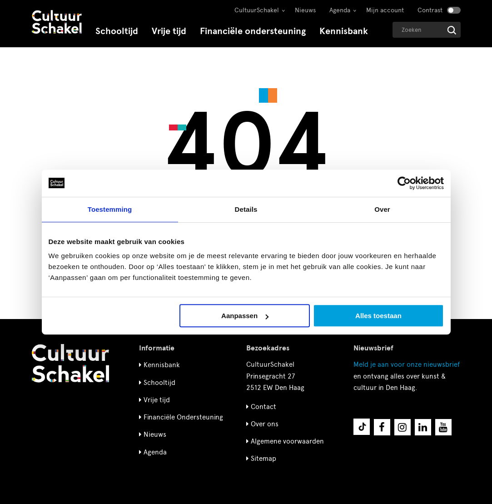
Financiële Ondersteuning (183, 417)
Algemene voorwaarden (287, 441)
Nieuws (305, 10)
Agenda (339, 10)
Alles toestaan (378, 315)
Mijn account (385, 10)
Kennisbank (343, 31)
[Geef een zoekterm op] (427, 30)
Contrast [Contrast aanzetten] (429, 10)
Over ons (264, 424)
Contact (263, 407)
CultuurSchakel (256, 10)
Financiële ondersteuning (253, 31)
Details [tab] (246, 209)
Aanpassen (244, 315)
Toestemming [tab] (110, 209)
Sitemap (263, 458)
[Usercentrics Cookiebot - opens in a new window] (404, 183)
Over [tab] (382, 209)
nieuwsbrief (406, 364)
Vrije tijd (169, 31)
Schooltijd (116, 31)
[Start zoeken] (451, 30)
